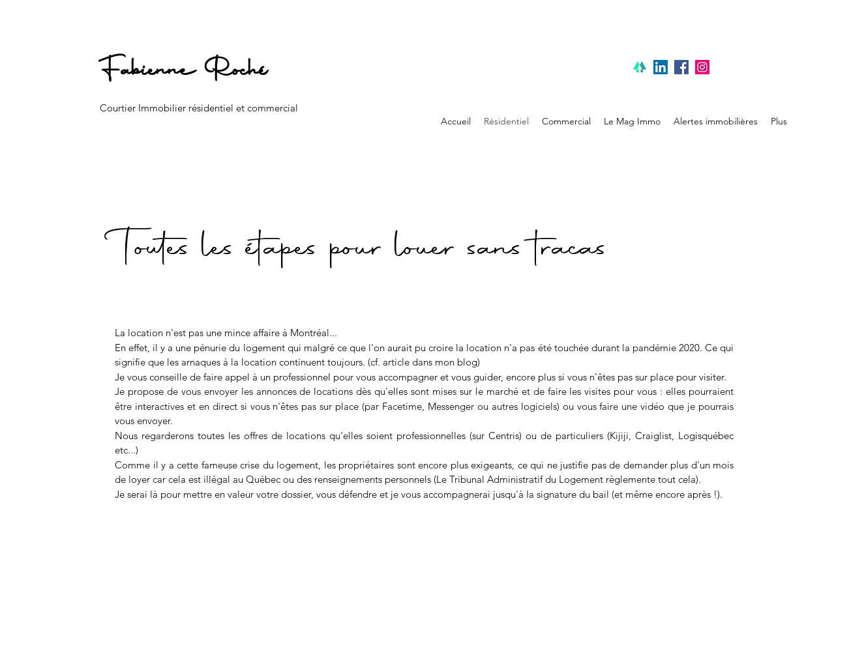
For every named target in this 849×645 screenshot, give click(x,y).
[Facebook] (681, 67)
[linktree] (640, 67)
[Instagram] (702, 67)
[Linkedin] (660, 67)
